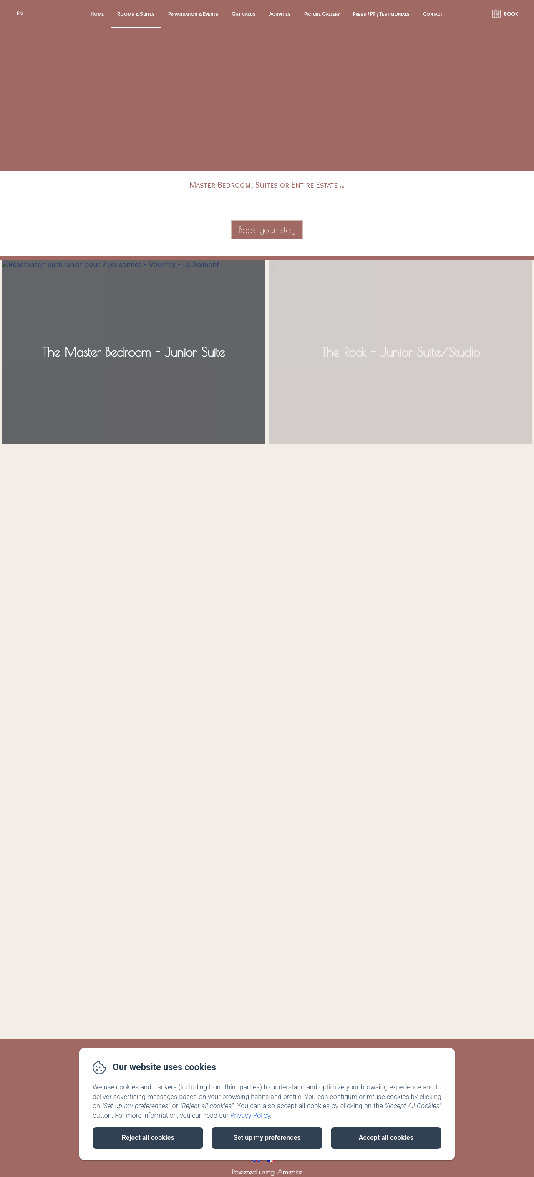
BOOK (511, 13)
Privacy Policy (250, 1115)
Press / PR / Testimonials (381, 13)
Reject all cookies (148, 1138)
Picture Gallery (322, 13)
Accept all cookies (386, 1138)
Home (97, 13)
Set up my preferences (266, 1138)
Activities (280, 13)
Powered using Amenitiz (267, 1172)
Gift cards (244, 13)
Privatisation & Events (193, 13)
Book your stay (267, 229)
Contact (432, 13)
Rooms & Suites (136, 13)
